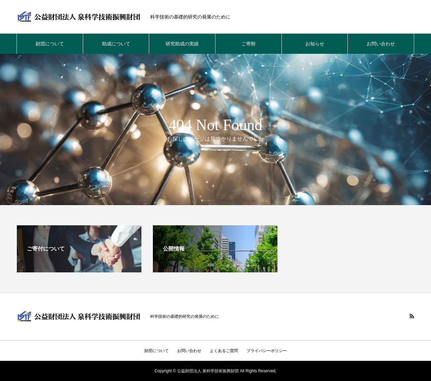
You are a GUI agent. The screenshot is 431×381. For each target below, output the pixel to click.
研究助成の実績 (182, 43)
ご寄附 (248, 43)
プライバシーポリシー (266, 350)
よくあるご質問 (224, 350)
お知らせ (314, 43)
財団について (50, 43)
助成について (116, 43)
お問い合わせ (381, 43)
